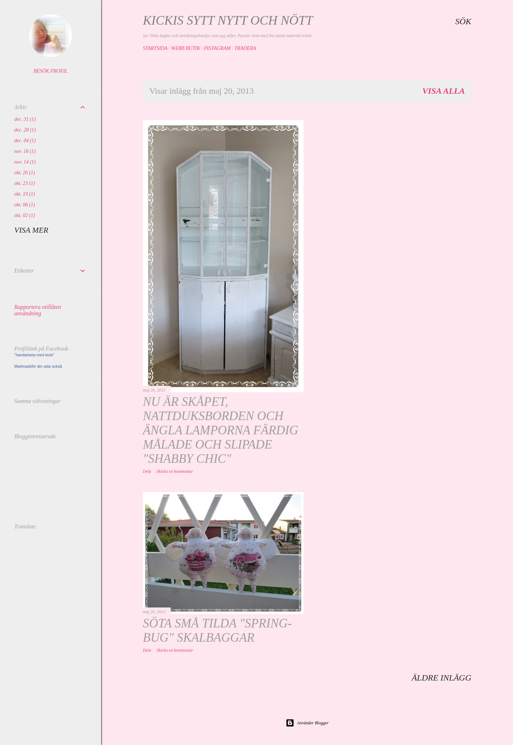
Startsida (155, 48)
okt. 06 (24, 204)
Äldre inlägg (441, 677)
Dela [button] (147, 471)
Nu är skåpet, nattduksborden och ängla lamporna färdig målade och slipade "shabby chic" (220, 430)
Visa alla (443, 90)
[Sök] (463, 21)
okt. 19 (24, 194)
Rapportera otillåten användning (37, 310)
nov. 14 (25, 162)
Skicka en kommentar (174, 471)
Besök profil (50, 71)
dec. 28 (25, 130)
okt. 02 (24, 215)
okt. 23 (24, 183)
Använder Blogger (307, 723)
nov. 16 (25, 151)
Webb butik (185, 48)
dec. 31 (25, 119)
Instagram (217, 48)
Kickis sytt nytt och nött (228, 20)
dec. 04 (25, 140)
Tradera (245, 48)
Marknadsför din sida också (38, 366)
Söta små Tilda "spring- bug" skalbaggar (217, 630)
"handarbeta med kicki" (34, 355)
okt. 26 (24, 172)
